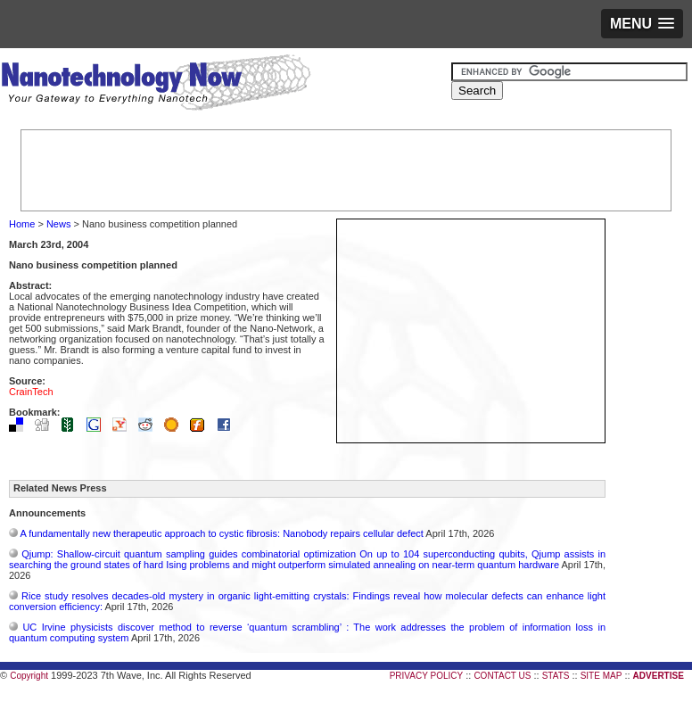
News (58, 224)
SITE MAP (601, 676)
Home (22, 224)
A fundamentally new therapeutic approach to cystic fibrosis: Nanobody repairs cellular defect (221, 533)
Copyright (29, 676)
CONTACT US (502, 676)
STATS (556, 676)
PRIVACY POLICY (426, 676)
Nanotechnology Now (155, 85)
